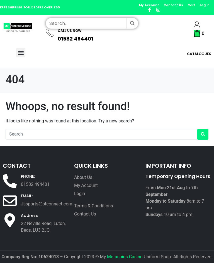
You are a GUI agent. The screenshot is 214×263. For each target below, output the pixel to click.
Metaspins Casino (125, 256)
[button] (20, 52)
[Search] (132, 23)
